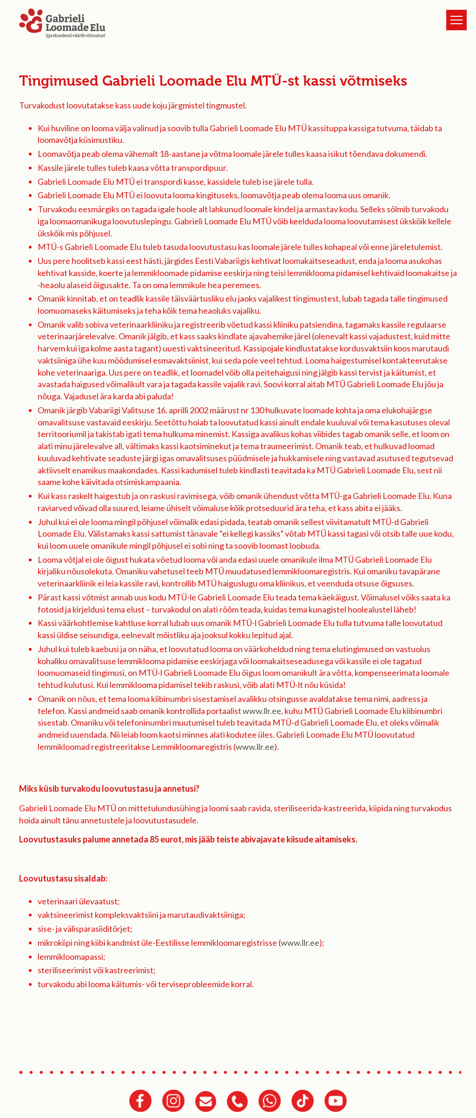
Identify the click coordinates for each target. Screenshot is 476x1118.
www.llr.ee (262, 711)
